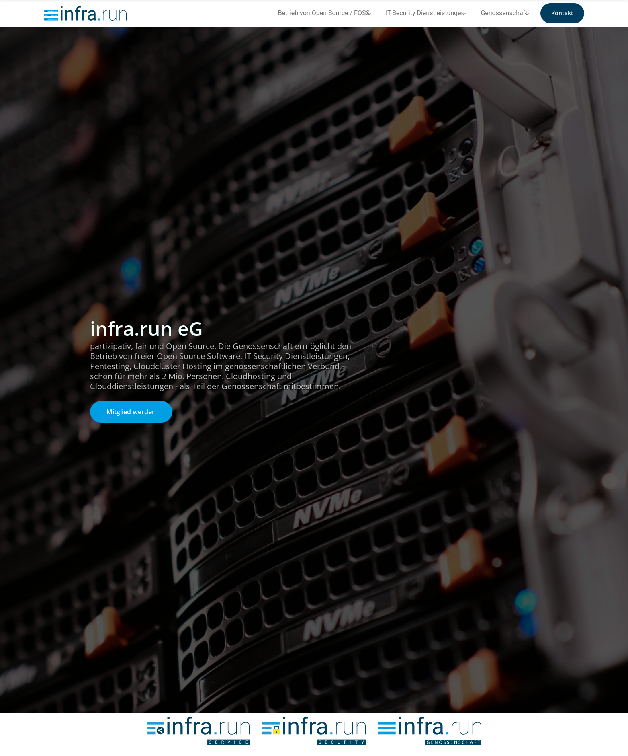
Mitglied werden (131, 411)
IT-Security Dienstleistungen (425, 13)
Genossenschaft (504, 13)
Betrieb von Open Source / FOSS (324, 13)
